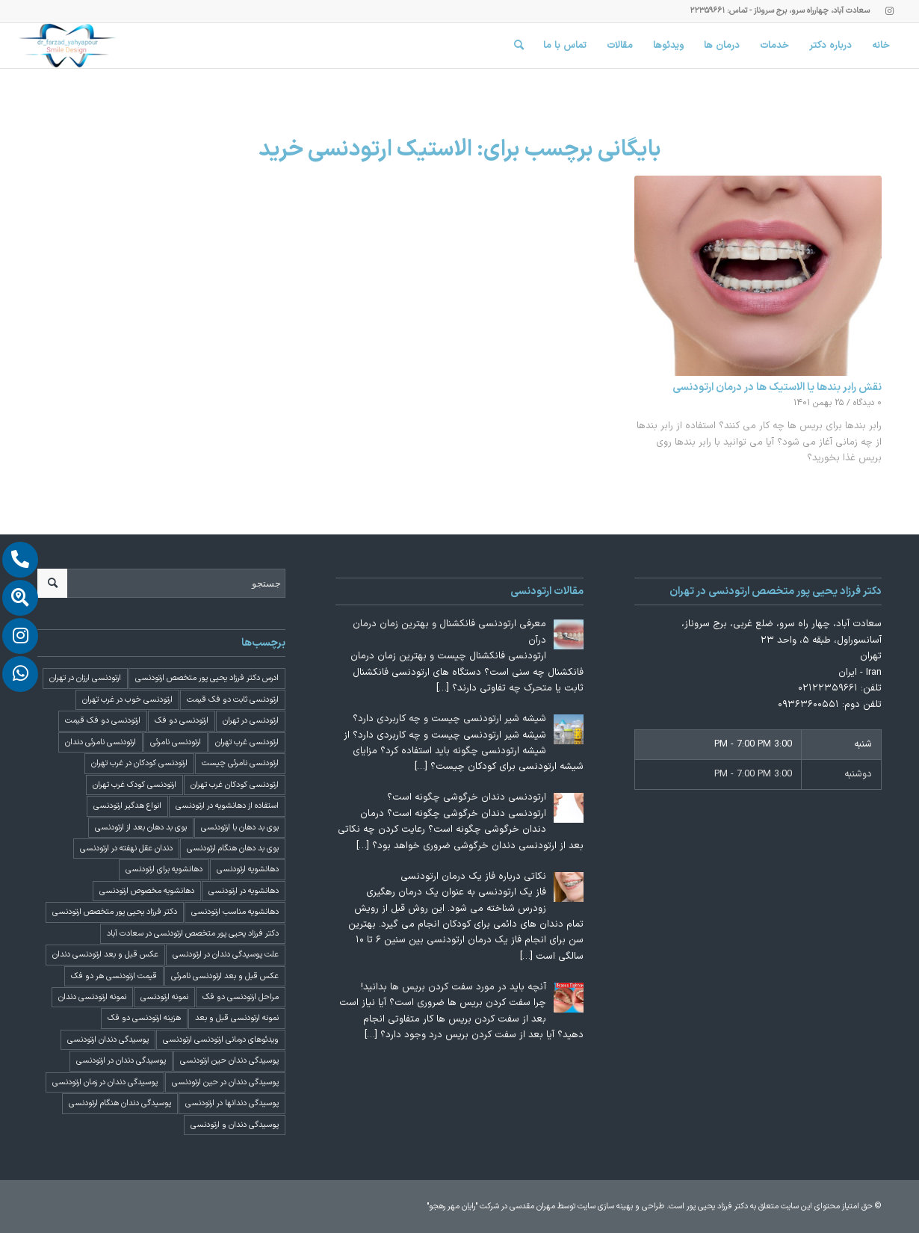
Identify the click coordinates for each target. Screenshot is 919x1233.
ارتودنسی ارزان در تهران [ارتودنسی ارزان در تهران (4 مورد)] (85, 678)
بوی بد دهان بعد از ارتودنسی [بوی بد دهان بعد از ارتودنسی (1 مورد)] (141, 827)
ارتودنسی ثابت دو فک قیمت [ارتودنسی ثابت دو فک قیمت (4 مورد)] (233, 699)
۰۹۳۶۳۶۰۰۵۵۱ (808, 704)
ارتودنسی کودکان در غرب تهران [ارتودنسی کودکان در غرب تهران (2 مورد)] (139, 763)
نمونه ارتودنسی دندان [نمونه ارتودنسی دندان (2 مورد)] (92, 997)
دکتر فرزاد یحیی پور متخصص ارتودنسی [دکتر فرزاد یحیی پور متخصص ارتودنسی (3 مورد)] (114, 912)
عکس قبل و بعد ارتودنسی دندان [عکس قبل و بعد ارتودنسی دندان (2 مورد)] (105, 954)
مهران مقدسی (532, 1206)
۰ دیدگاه (867, 403)
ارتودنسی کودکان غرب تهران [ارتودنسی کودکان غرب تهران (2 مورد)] (235, 785)
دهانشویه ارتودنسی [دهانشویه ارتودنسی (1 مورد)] (248, 869)
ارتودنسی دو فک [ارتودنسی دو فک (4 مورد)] (181, 720)
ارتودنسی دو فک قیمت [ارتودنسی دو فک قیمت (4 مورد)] (102, 720)
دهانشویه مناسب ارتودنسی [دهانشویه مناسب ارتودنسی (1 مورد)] (235, 912)
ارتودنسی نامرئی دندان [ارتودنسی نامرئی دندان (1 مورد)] (100, 742)
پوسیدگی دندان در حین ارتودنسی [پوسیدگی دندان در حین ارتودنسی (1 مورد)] (225, 1082)
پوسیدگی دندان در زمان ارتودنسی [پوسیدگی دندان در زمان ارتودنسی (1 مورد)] (105, 1082)
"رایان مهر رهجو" (452, 1206)
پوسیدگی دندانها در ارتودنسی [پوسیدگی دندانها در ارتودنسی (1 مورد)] (232, 1103)
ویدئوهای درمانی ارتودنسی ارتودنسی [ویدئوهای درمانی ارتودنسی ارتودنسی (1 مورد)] (221, 1039)
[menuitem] (881, 45)
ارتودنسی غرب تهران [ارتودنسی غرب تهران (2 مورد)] (247, 742)
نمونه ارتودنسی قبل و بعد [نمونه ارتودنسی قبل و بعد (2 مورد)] (237, 1018)
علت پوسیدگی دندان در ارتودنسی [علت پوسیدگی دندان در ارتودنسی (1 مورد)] (226, 954)
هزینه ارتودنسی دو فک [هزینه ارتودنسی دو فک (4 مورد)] (144, 1018)
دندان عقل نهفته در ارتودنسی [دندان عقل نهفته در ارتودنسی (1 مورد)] (126, 848)
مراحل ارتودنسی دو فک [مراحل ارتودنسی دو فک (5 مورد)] (240, 997)
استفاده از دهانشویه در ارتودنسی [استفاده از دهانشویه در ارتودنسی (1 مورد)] (227, 806)
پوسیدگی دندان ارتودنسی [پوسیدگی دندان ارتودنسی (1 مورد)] (108, 1039)
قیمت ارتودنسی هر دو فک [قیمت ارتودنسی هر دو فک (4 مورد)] (114, 976)
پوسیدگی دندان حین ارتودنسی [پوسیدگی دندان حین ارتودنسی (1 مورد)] (229, 1060)
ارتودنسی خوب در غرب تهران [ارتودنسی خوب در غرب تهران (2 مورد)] (127, 699)
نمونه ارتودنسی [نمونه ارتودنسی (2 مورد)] (164, 997)
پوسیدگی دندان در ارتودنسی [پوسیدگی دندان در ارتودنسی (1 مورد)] (121, 1060)
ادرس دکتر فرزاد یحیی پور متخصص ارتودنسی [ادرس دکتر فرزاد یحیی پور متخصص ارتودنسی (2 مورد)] (207, 678)
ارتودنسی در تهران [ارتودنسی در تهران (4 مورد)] (251, 720)
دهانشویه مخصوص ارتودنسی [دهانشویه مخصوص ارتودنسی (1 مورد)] (146, 891)
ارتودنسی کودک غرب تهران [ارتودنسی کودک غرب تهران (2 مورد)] (134, 785)
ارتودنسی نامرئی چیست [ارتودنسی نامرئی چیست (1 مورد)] (240, 763)
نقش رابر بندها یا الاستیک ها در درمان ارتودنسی (777, 387)
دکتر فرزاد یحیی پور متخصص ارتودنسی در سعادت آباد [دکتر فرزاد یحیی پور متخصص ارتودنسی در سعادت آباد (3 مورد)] (193, 933)
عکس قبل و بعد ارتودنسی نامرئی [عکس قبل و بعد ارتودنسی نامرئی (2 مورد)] (225, 976)
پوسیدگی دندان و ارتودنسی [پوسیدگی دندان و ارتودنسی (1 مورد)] (235, 1125)
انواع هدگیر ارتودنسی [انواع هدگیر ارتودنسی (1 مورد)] (127, 806)
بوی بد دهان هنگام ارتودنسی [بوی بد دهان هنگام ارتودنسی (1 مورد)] (233, 848)
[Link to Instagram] (889, 11)
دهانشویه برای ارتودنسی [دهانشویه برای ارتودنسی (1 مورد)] (164, 869)
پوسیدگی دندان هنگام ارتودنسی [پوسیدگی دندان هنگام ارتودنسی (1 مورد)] (120, 1103)
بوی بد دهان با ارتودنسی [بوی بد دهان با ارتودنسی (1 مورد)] (240, 827)
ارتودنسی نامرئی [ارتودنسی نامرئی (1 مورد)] (175, 742)
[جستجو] (518, 45)
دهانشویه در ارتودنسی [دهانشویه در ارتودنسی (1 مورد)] (243, 891)
